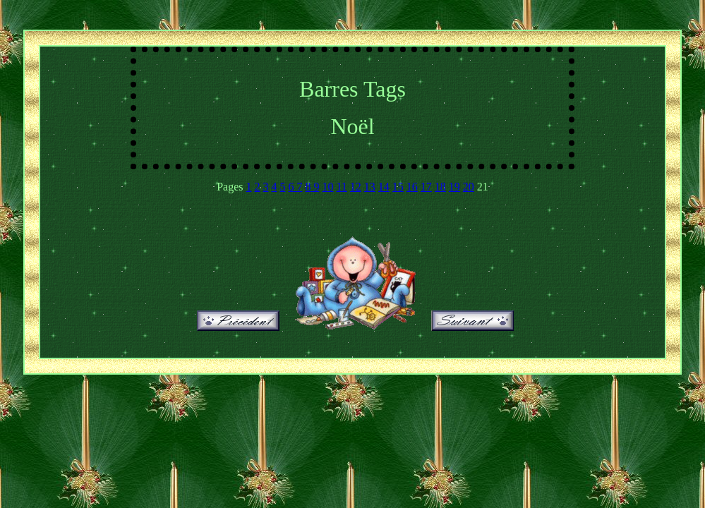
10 (327, 187)
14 (384, 187)
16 (412, 187)
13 (369, 187)
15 (398, 187)
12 (355, 187)
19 (454, 187)
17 (426, 187)
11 (341, 187)
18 (440, 187)
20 (468, 187)
